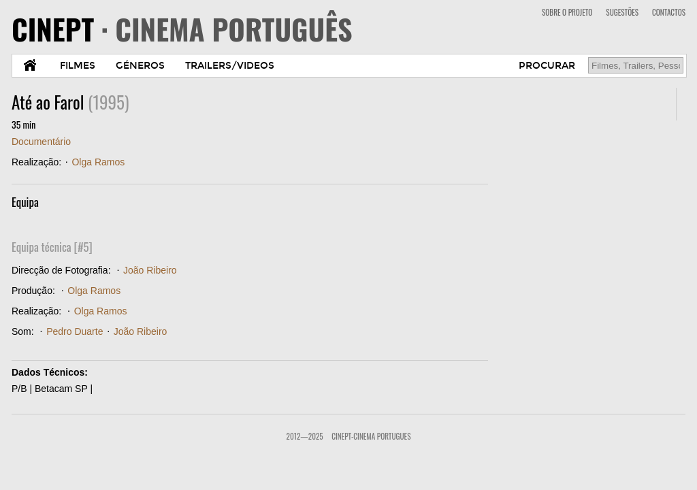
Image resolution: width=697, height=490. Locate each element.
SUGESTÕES (622, 12)
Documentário (41, 141)
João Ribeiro (150, 270)
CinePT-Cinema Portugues (370, 436)
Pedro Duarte (74, 331)
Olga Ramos (98, 162)
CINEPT (182, 28)
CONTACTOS (668, 12)
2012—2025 (305, 436)
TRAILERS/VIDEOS (229, 65)
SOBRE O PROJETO (567, 12)
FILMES (77, 65)
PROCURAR (547, 65)
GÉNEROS (140, 65)
